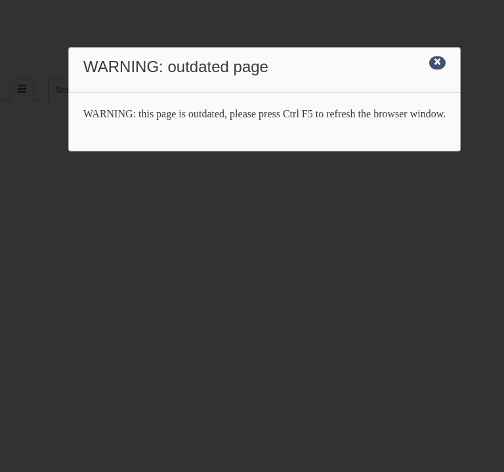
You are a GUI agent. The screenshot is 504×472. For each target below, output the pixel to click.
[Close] (437, 62)
